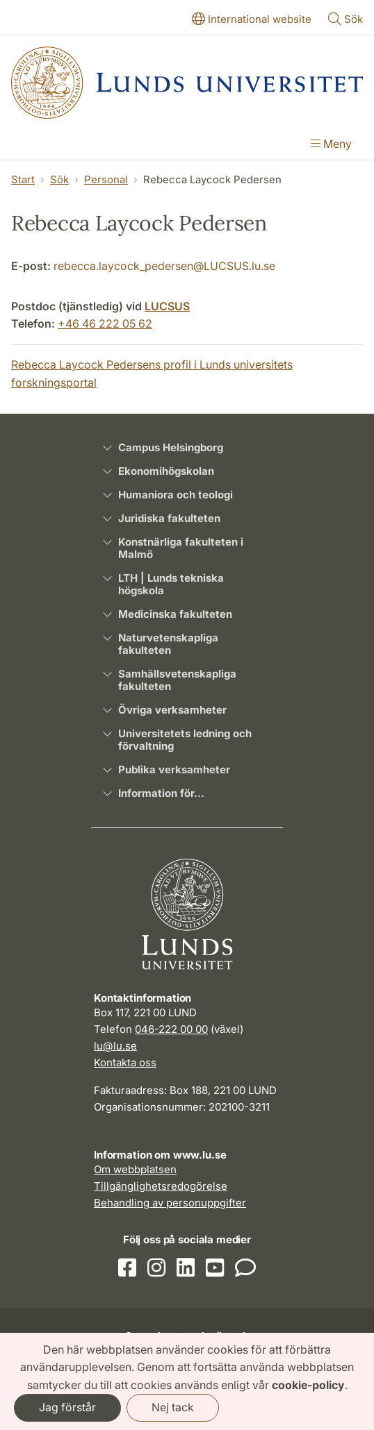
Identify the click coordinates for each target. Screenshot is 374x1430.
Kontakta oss (125, 1062)
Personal (106, 179)
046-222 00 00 (171, 1029)
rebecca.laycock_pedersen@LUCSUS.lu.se (164, 266)
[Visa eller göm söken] (345, 20)
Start (23, 179)
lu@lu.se (115, 1045)
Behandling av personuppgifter (170, 1202)
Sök (59, 179)
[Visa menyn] (331, 145)
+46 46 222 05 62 (105, 323)
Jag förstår (67, 1407)
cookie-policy (308, 1385)
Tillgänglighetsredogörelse (160, 1186)
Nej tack (173, 1407)
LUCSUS (167, 306)
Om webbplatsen (135, 1169)
